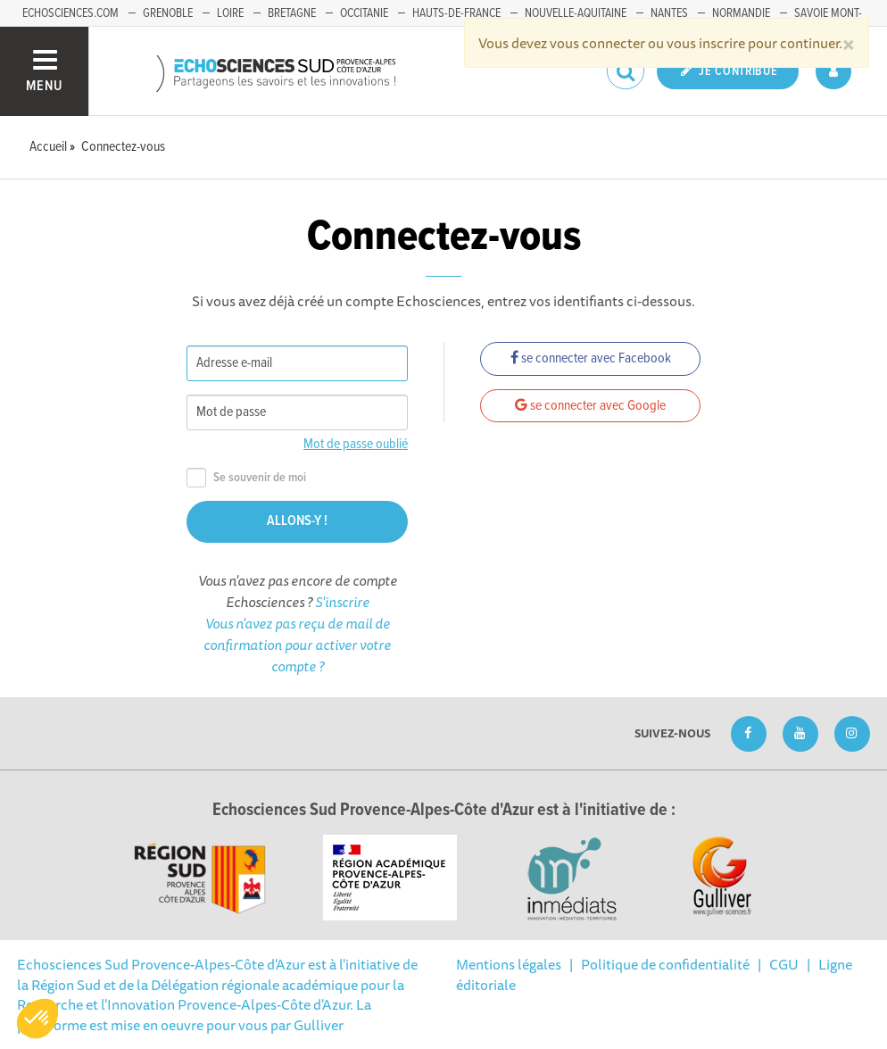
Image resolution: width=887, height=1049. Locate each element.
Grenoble (168, 13)
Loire (230, 13)
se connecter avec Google (590, 405)
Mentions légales (508, 964)
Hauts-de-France (456, 13)
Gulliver (319, 1025)
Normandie (741, 13)
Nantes (669, 13)
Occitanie (364, 13)
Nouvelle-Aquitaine (575, 13)
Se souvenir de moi (246, 478)
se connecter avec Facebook (590, 358)
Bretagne (292, 13)
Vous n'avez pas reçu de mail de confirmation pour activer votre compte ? (297, 645)
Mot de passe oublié (355, 444)
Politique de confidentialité (665, 964)
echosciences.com (70, 13)
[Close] (848, 43)
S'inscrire (342, 601)
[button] (37, 1018)
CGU (784, 964)
